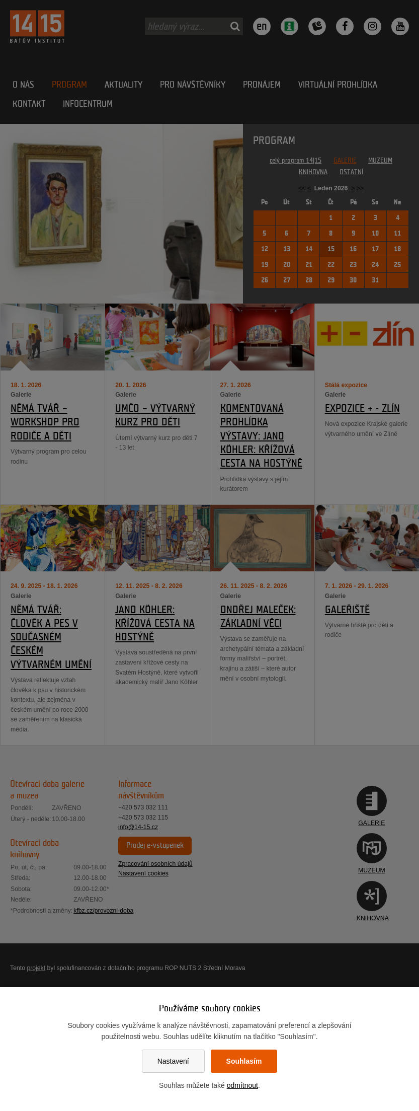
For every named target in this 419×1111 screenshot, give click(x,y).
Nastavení (173, 1061)
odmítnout (242, 1085)
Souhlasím (244, 1061)
